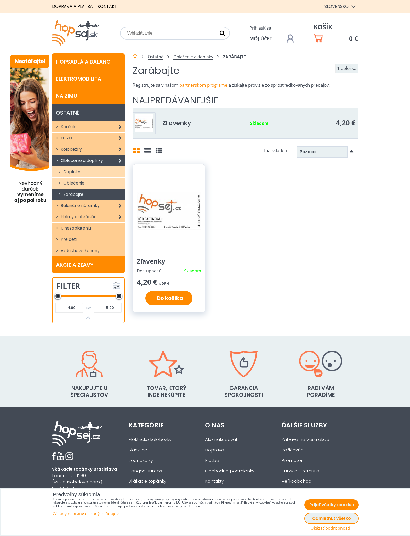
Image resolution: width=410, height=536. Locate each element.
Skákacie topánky (147, 481)
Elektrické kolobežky (150, 440)
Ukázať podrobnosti (330, 528)
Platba (212, 460)
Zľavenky (176, 123)
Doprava (214, 450)
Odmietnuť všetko (331, 518)
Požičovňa (293, 450)
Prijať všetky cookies (331, 505)
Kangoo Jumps (145, 471)
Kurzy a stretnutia (300, 471)
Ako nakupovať (221, 440)
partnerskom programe (203, 85)
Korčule (92, 126)
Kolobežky (92, 149)
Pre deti (68, 239)
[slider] (58, 296)
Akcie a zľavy (75, 265)
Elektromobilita (78, 78)
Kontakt (107, 6)
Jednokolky (141, 460)
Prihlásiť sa (260, 28)
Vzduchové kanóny (80, 251)
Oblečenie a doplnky (92, 160)
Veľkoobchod (296, 481)
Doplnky (71, 172)
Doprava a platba (72, 6)
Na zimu (66, 95)
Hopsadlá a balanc (83, 61)
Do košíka (169, 298)
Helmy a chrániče (92, 216)
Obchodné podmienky (229, 471)
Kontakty (214, 481)
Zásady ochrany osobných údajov (86, 514)
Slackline (138, 450)
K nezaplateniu (75, 228)
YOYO (92, 138)
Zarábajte (72, 194)
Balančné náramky (92, 205)
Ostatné (67, 112)
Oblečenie (73, 183)
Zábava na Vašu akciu (305, 440)
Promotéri (293, 460)
